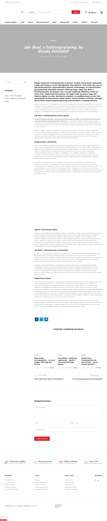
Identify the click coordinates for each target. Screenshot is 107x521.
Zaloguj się (76, 2)
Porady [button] (75, 22)
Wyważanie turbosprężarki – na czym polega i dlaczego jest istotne (44, 361)
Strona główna (11, 22)
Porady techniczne (40, 484)
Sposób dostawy (9, 482)
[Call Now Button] (3, 520)
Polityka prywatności (10, 487)
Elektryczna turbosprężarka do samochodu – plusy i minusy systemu (89, 361)
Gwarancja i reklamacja (11, 489)
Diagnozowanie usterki (41, 489)
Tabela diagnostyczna (41, 487)
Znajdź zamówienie (97, 2)
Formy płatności (9, 480)
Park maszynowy (42, 22)
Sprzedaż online (69, 482)
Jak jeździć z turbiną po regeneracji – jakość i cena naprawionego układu (67, 361)
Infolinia (90, 11)
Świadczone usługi (70, 487)
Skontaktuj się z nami (71, 489)
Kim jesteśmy (69, 480)
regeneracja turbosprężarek (60, 246)
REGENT (64, 57)
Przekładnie (64, 22)
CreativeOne (34, 506)
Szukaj (76, 12)
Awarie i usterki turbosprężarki (13, 95)
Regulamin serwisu (10, 484)
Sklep (54, 22)
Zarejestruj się (84, 2)
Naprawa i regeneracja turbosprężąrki (15, 98)
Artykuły (94, 22)
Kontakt (84, 22)
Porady (53, 40)
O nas (22, 22)
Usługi (30, 22)
